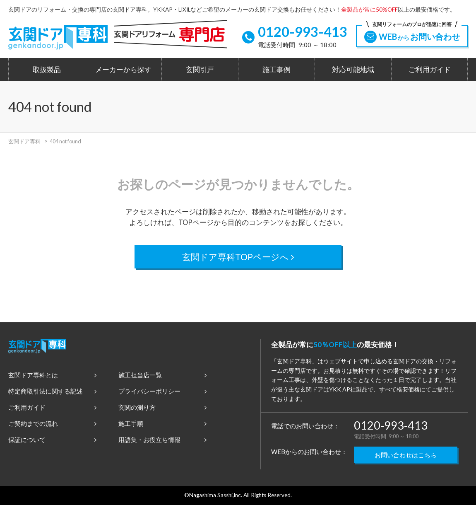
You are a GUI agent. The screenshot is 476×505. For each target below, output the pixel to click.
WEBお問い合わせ (412, 34)
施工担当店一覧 (162, 375)
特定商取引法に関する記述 (52, 391)
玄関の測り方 (162, 407)
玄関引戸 (200, 69)
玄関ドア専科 (24, 141)
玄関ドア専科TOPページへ (238, 256)
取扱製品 (47, 69)
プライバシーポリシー (162, 391)
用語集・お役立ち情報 (162, 439)
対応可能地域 (353, 69)
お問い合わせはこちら (406, 455)
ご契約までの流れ (52, 423)
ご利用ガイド (430, 69)
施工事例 (276, 69)
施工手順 (162, 423)
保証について (52, 439)
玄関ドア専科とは (52, 375)
